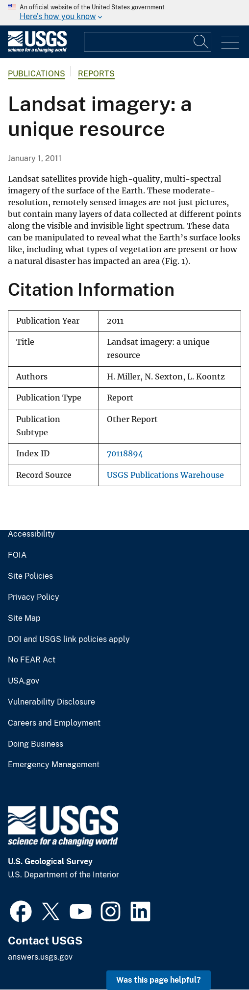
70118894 (125, 453)
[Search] (201, 41)
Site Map (24, 618)
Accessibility (31, 534)
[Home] (37, 50)
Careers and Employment (54, 723)
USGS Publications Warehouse (165, 475)
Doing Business (35, 744)
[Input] (147, 41)
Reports (96, 73)
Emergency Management (54, 764)
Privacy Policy (33, 597)
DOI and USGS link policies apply (69, 639)
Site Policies (30, 576)
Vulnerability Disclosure (51, 702)
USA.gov (23, 681)
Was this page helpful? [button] (158, 980)
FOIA (17, 555)
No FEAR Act (31, 660)
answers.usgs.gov (40, 957)
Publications (36, 73)
